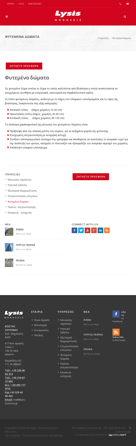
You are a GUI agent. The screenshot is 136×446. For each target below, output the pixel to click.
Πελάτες (38, 335)
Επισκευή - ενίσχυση (20, 212)
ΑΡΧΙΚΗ (10, 3)
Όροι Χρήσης (12, 435)
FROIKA (20, 260)
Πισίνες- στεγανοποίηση (22, 207)
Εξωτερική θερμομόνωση (22, 190)
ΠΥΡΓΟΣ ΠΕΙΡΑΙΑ (25, 245)
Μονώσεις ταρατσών (19, 179)
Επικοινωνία (35, 3)
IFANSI (19, 229)
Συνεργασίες (41, 330)
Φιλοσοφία (40, 325)
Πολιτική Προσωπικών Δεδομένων (43, 435)
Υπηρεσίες (103, 38)
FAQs (21, 3)
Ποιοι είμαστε (42, 320)
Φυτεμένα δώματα (121, 38)
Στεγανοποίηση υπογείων (23, 196)
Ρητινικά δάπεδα (17, 185)
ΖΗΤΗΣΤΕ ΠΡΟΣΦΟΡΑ (24, 66)
